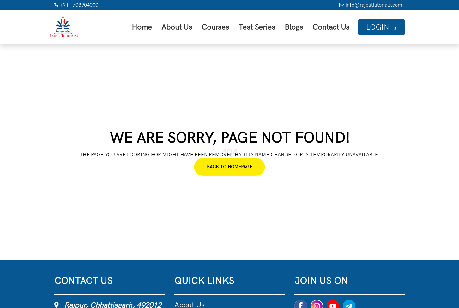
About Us (199, 26)
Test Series (270, 26)
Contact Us (337, 26)
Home (167, 26)
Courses (233, 26)
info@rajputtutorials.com (370, 5)
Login (383, 26)
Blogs (303, 26)
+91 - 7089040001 (77, 5)
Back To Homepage (229, 165)
